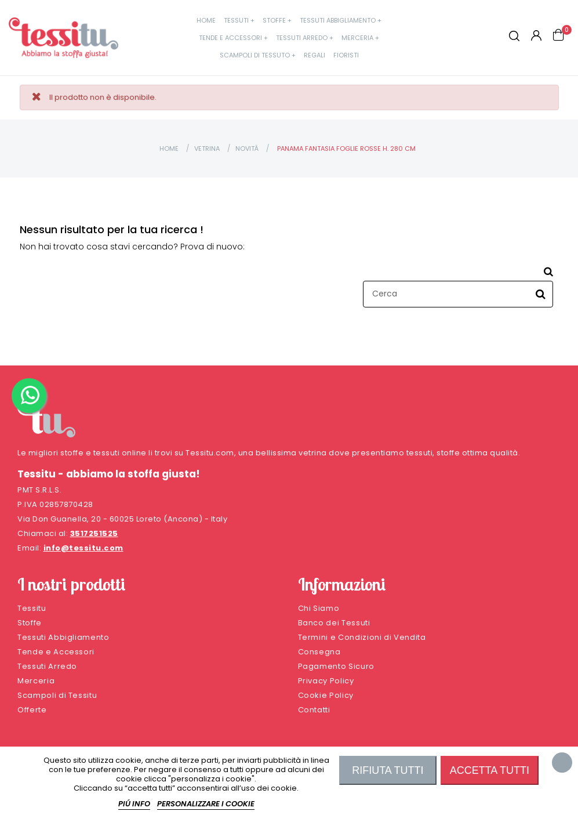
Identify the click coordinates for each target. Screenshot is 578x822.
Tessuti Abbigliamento (63, 637)
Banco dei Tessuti (334, 622)
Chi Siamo (319, 608)
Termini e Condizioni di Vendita (362, 637)
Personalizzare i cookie (206, 803)
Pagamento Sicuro (336, 666)
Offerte (32, 709)
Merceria (35, 680)
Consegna (319, 651)
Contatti (314, 709)
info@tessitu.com (83, 547)
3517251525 (94, 533)
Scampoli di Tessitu (57, 695)
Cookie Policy (326, 695)
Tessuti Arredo (47, 666)
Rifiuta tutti (387, 770)
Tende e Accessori (55, 651)
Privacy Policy (326, 680)
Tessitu (31, 608)
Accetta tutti (489, 770)
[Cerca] (457, 294)
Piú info (134, 803)
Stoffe (29, 622)
